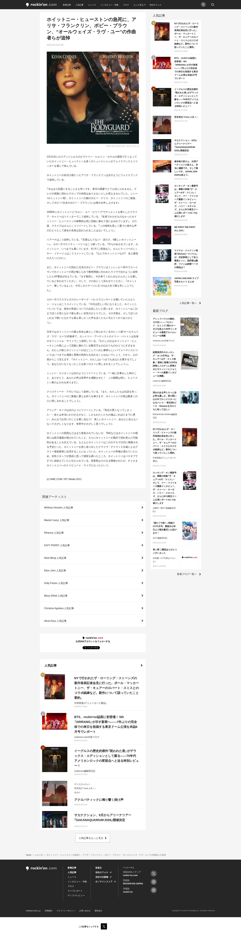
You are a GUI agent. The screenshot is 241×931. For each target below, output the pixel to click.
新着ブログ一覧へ (187, 574)
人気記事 (79, 4)
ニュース (92, 4)
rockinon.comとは (33, 910)
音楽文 (98, 867)
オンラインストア (104, 881)
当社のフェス (155, 4)
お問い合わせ (84, 910)
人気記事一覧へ (188, 303)
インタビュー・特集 (110, 4)
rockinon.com (41, 5)
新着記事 (67, 4)
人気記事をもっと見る (91, 838)
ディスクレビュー (76, 895)
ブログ (126, 4)
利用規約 (48, 910)
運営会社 (98, 910)
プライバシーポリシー (66, 910)
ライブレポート (75, 890)
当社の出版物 (101, 876)
